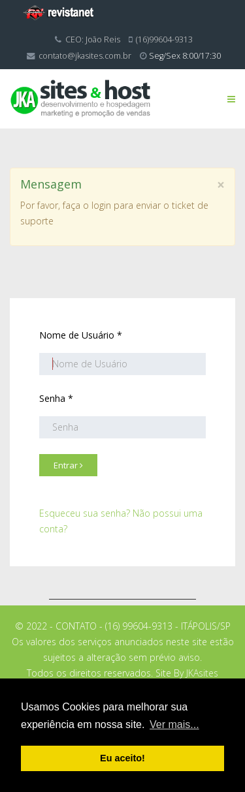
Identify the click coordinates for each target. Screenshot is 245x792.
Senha (56, 398)
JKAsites (202, 673)
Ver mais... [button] (174, 724)
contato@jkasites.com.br (85, 55)
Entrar (68, 465)
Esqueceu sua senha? (84, 513)
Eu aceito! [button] (122, 758)
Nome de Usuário (80, 335)
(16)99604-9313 (164, 39)
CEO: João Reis (92, 39)
